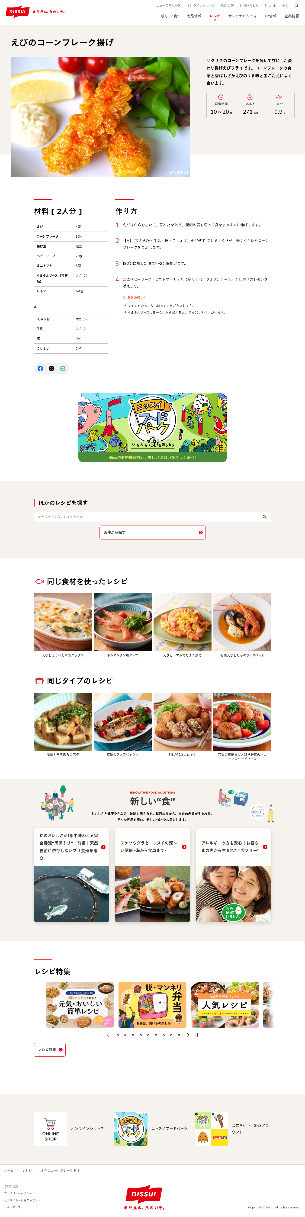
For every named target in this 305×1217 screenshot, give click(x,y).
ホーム (8, 1170)
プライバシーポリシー (18, 1193)
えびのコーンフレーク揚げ (60, 1170)
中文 (285, 5)
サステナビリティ (242, 16)
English (270, 5)
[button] (108, 1035)
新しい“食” (170, 16)
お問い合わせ (249, 5)
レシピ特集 (47, 1049)
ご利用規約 (11, 1186)
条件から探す (114, 532)
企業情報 (291, 16)
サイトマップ (12, 1207)
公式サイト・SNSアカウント (22, 1200)
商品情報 (194, 16)
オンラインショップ (200, 5)
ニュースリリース (168, 5)
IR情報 (270, 16)
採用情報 (227, 5)
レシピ (214, 16)
